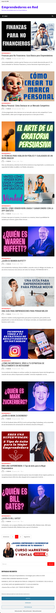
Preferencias (28, 607)
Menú (4, 16)
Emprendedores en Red (20, 7)
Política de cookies (18, 611)
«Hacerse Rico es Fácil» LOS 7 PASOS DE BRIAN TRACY (18, 587)
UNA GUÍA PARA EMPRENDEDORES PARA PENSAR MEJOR (25, 311)
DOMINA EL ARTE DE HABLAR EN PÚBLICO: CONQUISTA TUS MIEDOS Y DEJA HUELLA (27, 581)
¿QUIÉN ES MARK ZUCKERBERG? (14, 416)
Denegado (28, 603)
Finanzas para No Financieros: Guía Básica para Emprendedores (27, 55)
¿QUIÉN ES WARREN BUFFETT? (14, 261)
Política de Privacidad (27, 611)
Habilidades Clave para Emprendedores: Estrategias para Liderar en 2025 (23, 575)
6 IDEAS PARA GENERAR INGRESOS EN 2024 (15, 578)
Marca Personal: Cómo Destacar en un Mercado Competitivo (25, 106)
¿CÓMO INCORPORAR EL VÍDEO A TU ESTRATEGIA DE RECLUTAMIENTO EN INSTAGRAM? (23, 364)
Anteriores (6, 537)
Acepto (28, 598)
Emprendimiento (6, 53)
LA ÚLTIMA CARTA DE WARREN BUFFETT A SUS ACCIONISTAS (20, 584)
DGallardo (9, 58)
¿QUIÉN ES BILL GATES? (11, 518)
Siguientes (27, 537)
